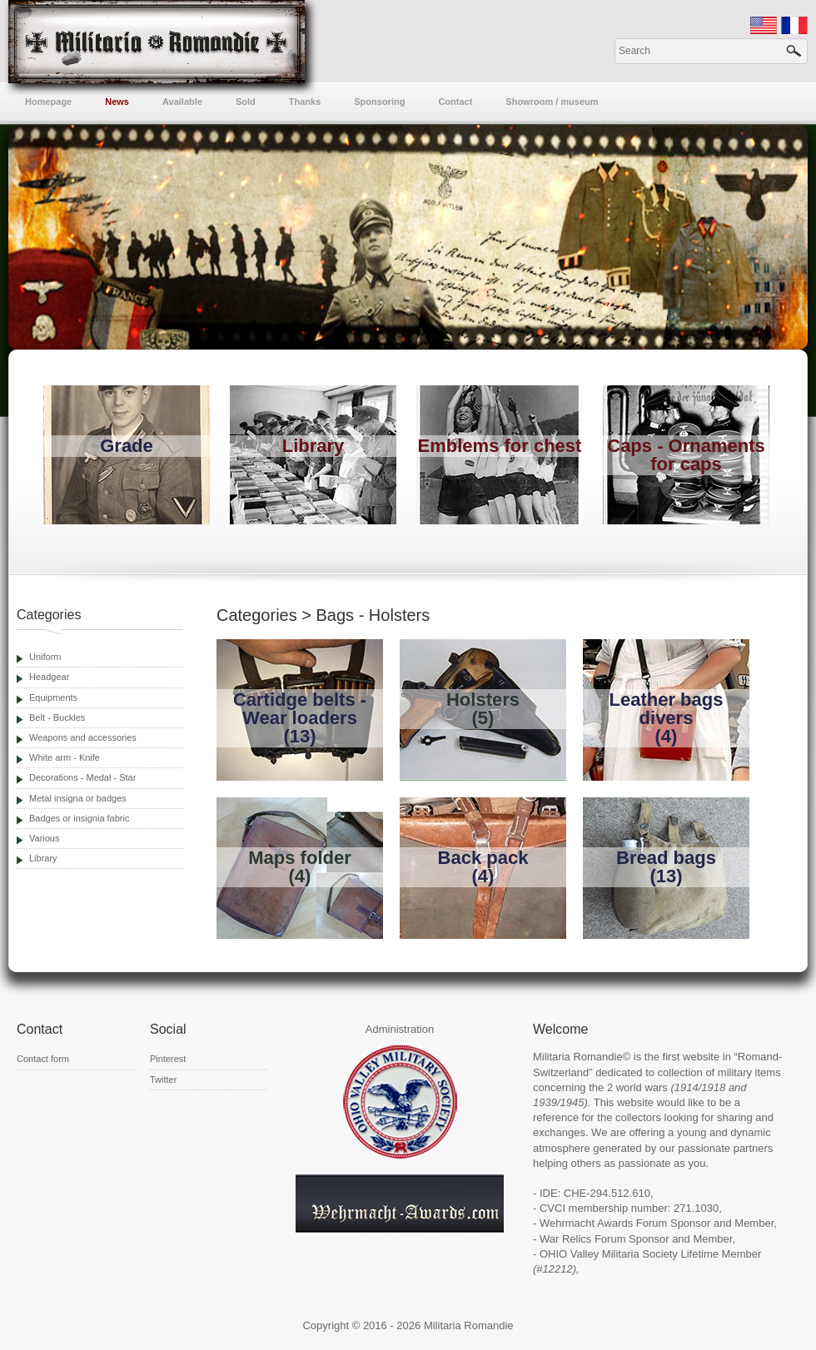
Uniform (45, 657)
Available (182, 102)
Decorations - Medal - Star (82, 777)
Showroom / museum (551, 102)
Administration (400, 1029)
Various (44, 838)
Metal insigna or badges (78, 798)
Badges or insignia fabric (79, 818)
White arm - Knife (64, 757)
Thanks (305, 102)
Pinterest (168, 1059)
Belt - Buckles (57, 717)
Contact (455, 102)
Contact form (43, 1059)
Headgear (49, 677)
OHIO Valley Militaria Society (609, 1254)
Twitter (163, 1079)
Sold (246, 102)
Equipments (53, 697)
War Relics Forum (583, 1239)
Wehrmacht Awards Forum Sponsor (625, 1223)
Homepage (48, 102)
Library (43, 858)
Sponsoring (379, 102)
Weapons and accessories (83, 737)
